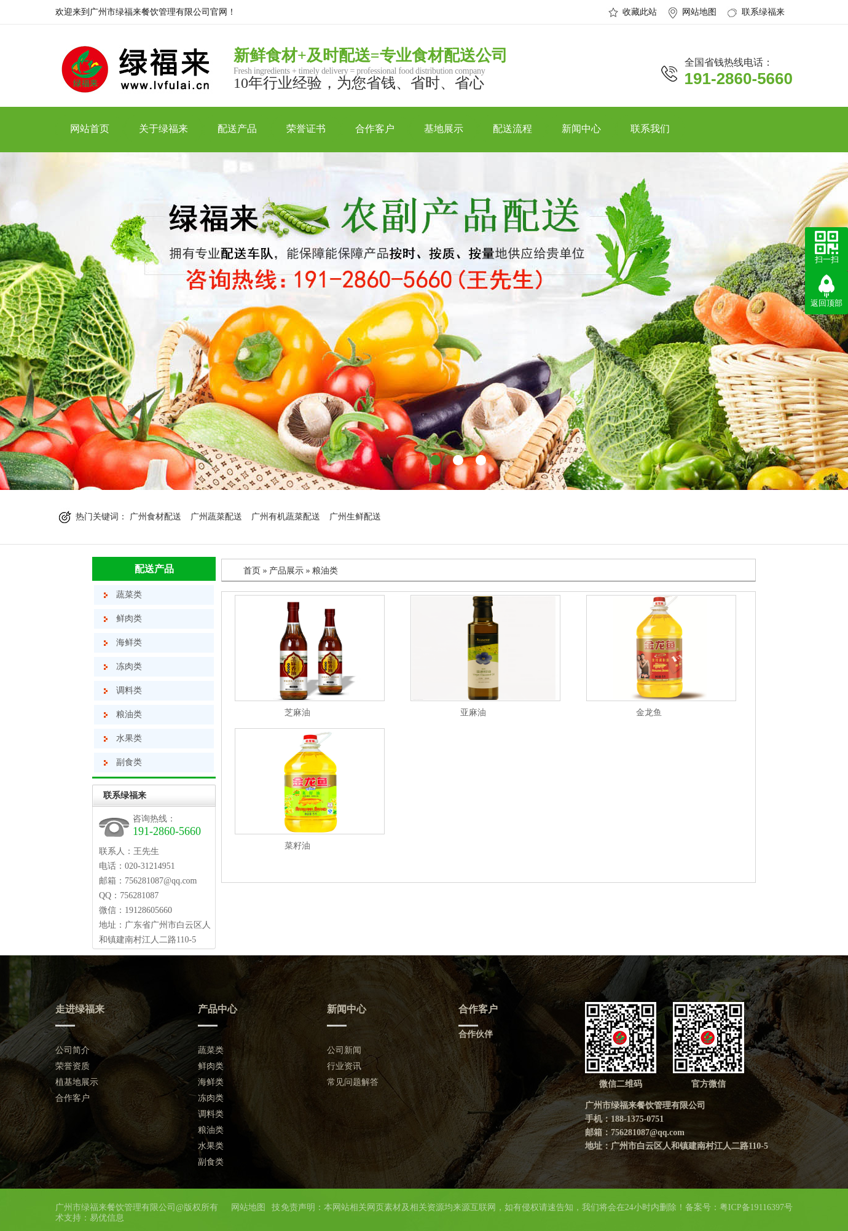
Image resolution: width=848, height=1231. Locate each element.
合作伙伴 (475, 1034)
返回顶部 (826, 303)
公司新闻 (344, 1050)
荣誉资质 (72, 1066)
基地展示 (443, 128)
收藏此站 (639, 12)
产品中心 (217, 1009)
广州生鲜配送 (355, 516)
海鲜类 (129, 642)
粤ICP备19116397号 (756, 1207)
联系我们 (650, 128)
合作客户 (375, 128)
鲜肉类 (129, 618)
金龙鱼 (649, 712)
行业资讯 (344, 1066)
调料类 (129, 690)
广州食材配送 (155, 516)
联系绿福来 (763, 12)
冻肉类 (129, 666)
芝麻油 (297, 712)
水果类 (129, 738)
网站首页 (89, 128)
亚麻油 (473, 712)
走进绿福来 (79, 1009)
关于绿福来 (163, 128)
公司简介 (72, 1050)
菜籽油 (297, 845)
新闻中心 (581, 128)
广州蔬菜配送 (216, 516)
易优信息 (107, 1217)
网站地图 (699, 12)
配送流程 (512, 128)
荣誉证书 (306, 128)
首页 (252, 570)
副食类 (129, 762)
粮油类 (129, 714)
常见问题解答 (353, 1082)
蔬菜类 (129, 594)
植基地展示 (76, 1082)
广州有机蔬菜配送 (285, 516)
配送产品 (237, 128)
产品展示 (286, 570)
